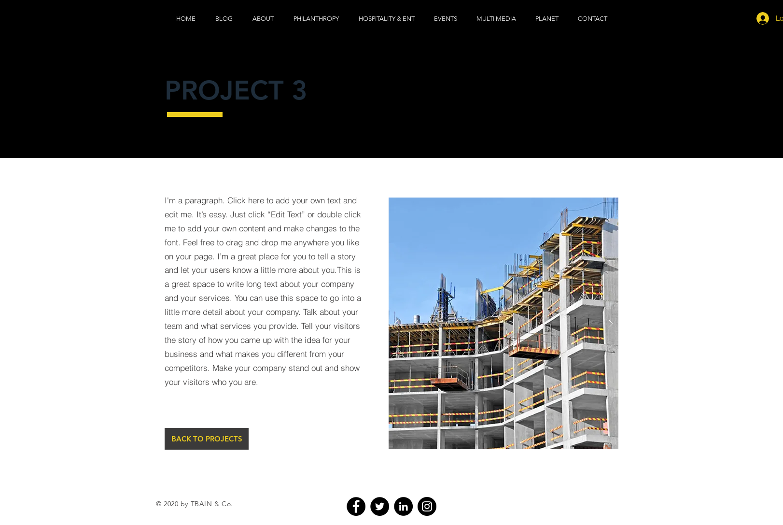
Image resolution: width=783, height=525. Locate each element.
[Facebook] (356, 506)
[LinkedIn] (403, 506)
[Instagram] (427, 506)
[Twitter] (379, 506)
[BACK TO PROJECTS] (207, 439)
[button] (496, 19)
